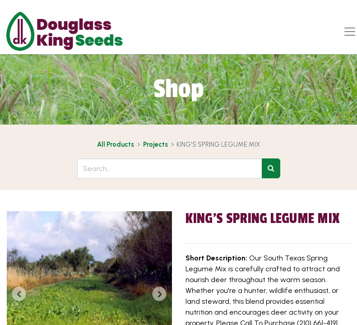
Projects (155, 144)
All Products (115, 144)
